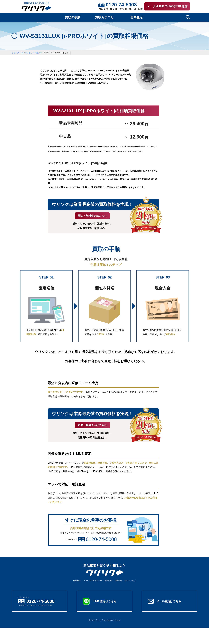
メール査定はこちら (169, 601)
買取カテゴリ (104, 17)
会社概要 (77, 581)
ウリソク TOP (17, 53)
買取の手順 (72, 17)
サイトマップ (130, 581)
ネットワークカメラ (33, 53)
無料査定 (136, 17)
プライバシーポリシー (92, 581)
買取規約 (108, 581)
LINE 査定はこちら (105, 601)
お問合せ (118, 581)
